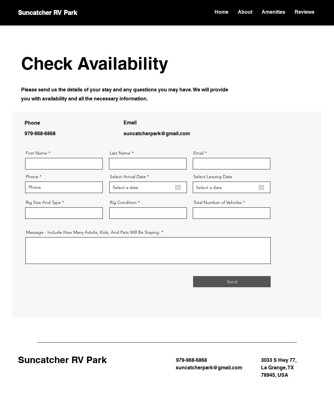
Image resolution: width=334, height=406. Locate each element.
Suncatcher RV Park (47, 12)
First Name (36, 153)
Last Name (120, 153)
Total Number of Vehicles (218, 202)
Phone (32, 176)
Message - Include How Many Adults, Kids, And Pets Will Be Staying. (93, 232)
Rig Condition (123, 202)
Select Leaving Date (212, 176)
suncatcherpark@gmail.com (157, 133)
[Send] (232, 281)
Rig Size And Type (43, 202)
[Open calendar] (177, 187)
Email (198, 153)
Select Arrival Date (130, 176)
